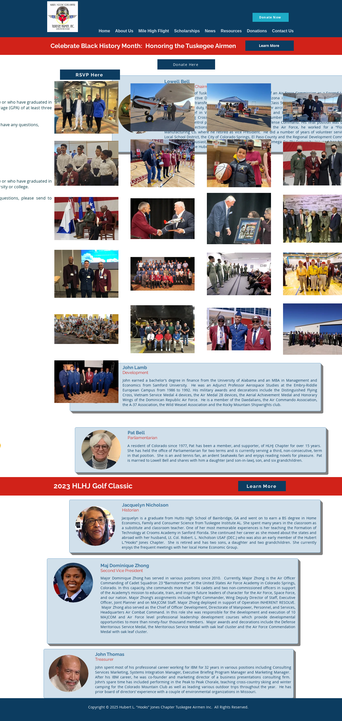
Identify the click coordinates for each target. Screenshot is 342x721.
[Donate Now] (271, 17)
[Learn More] (269, 46)
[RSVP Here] (90, 75)
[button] (124, 30)
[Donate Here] (186, 64)
